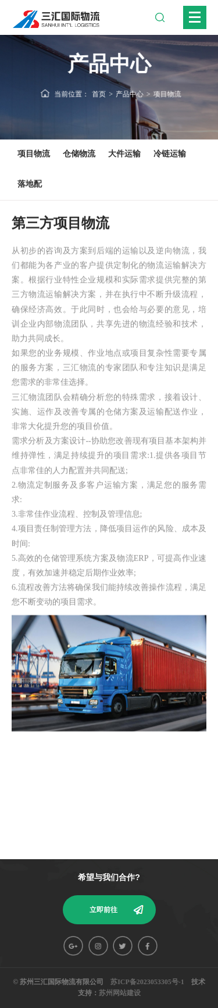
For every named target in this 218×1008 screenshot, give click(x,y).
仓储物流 (79, 153)
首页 (99, 94)
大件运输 (124, 153)
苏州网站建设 (120, 993)
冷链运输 (169, 153)
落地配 (29, 184)
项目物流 (166, 94)
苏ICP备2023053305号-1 (147, 982)
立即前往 (103, 910)
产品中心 (129, 94)
